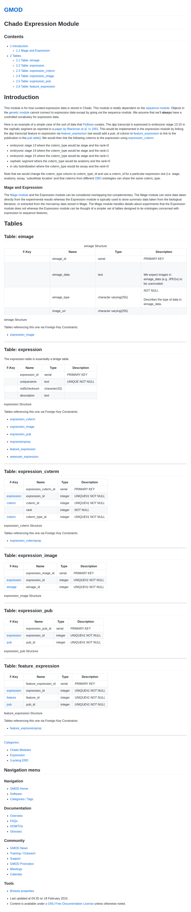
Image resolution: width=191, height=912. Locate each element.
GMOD (13, 9)
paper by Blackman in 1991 (76, 129)
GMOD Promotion (22, 863)
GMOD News (19, 848)
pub (9, 642)
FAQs (14, 821)
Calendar (16, 874)
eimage (11, 587)
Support (15, 858)
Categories (11, 742)
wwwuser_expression (24, 456)
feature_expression (74, 133)
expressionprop (20, 441)
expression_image (22, 334)
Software (16, 793)
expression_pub (20, 434)
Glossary (16, 831)
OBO (98, 178)
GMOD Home (19, 788)
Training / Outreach (22, 853)
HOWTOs (16, 826)
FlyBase (88, 124)
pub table (33, 138)
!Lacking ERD (19, 760)
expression (14, 496)
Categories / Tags (21, 799)
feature (11, 697)
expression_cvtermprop (25, 540)
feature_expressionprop (25, 728)
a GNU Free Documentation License (69, 903)
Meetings (16, 869)
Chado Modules (20, 750)
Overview (16, 815)
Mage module (19, 195)
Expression (17, 755)
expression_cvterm (140, 138)
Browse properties (22, 891)
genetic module (19, 112)
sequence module (157, 108)
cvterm (11, 503)
